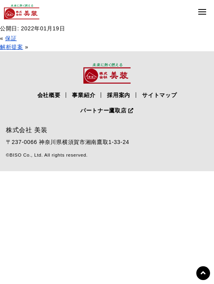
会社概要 (49, 95)
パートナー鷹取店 (107, 110)
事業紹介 (83, 95)
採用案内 (118, 95)
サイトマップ (159, 95)
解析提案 (11, 47)
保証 (11, 38)
